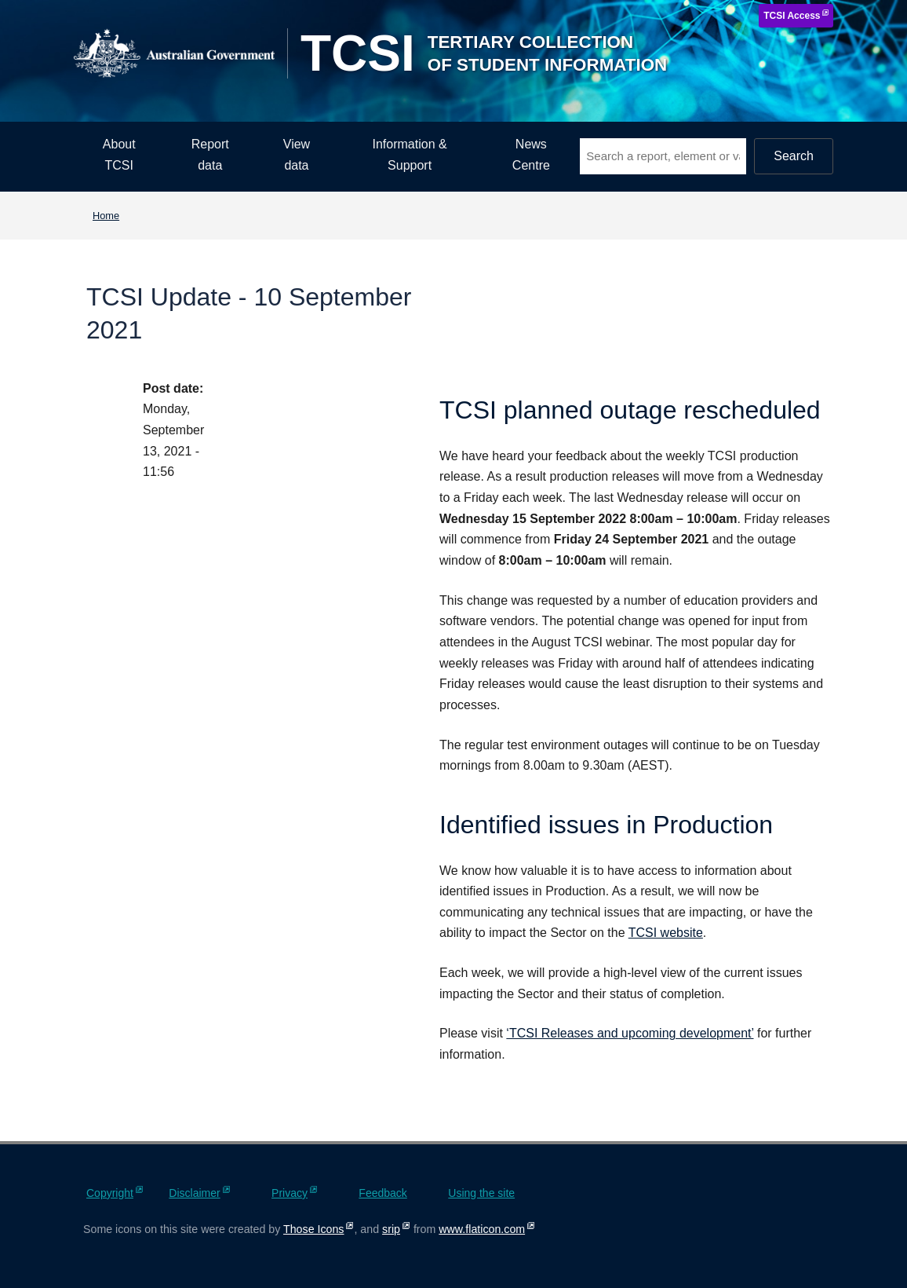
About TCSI (119, 154)
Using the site (481, 1193)
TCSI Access (791, 15)
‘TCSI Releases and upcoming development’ (629, 1033)
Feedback (382, 1193)
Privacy (289, 1193)
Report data (210, 154)
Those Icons (313, 1229)
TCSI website (665, 932)
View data (296, 154)
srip (391, 1229)
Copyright (109, 1193)
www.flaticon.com (482, 1229)
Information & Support (410, 154)
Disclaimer (194, 1193)
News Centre (531, 154)
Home (106, 215)
